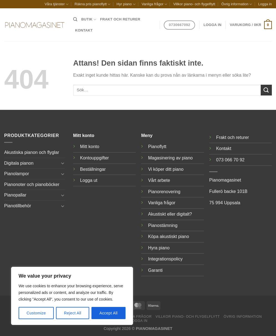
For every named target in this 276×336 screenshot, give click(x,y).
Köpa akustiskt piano (168, 236)
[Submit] (266, 90)
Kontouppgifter (94, 158)
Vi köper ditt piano (165, 169)
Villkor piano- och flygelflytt (194, 4)
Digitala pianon (19, 163)
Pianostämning (162, 225)
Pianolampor (16, 173)
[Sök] (75, 19)
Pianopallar (15, 195)
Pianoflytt (157, 146)
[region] (72, 296)
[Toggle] (62, 163)
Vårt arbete (159, 180)
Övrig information (236, 4)
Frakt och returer (120, 19)
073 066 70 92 (230, 159)
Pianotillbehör (17, 205)
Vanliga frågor (154, 4)
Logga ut (88, 180)
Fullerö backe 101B (228, 191)
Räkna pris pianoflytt (92, 4)
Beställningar (93, 169)
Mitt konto (89, 146)
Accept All (108, 313)
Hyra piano (158, 247)
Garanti (155, 270)
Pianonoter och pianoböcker (31, 184)
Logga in (265, 4)
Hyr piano (126, 4)
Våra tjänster (56, 4)
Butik (88, 19)
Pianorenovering (164, 191)
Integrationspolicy (165, 259)
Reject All (72, 313)
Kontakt (84, 30)
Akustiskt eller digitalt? (170, 214)
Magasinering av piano (170, 158)
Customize (36, 313)
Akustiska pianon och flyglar (31, 152)
